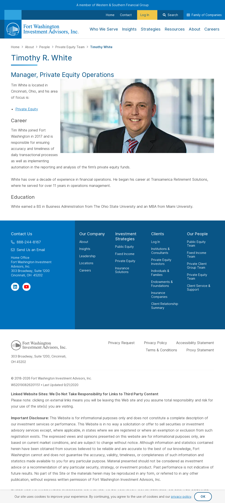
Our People (197, 233)
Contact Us (21, 233)
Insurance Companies (159, 295)
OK (203, 496)
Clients (157, 233)
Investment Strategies (125, 236)
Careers (85, 270)
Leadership (87, 256)
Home (15, 47)
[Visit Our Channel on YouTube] (26, 287)
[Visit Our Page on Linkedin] (15, 287)
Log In (155, 242)
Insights (84, 249)
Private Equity (26, 109)
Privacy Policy (155, 343)
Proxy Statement (200, 350)
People (45, 47)
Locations (86, 263)
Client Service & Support (198, 288)
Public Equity (124, 246)
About (30, 47)
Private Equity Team (70, 47)
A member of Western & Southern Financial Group (112, 5)
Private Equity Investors (161, 262)
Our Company (92, 233)
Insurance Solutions (122, 270)
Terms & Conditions (161, 350)
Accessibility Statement (195, 343)
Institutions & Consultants (160, 251)
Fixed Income (124, 254)
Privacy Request (121, 343)
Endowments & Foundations (162, 284)
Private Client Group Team (197, 266)
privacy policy (181, 496)
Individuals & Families (160, 273)
